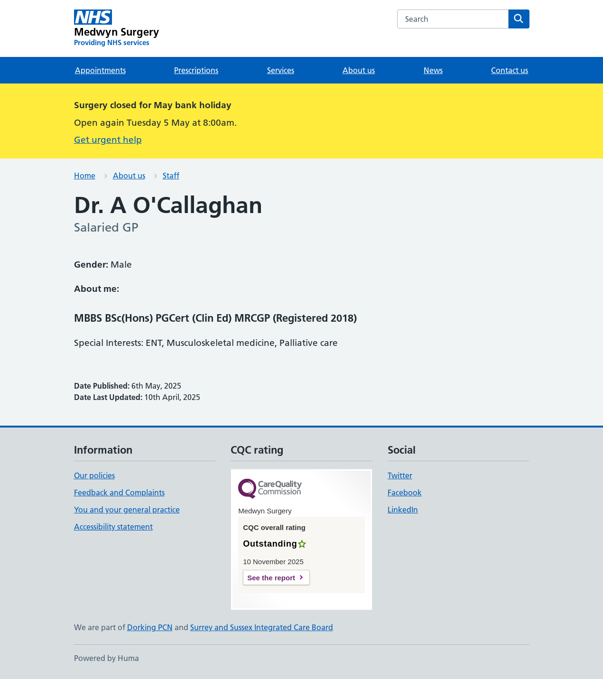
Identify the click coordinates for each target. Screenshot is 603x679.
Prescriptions (196, 70)
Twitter (400, 475)
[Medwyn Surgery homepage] (116, 28)
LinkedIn (403, 509)
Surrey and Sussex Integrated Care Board (261, 627)
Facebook (405, 492)
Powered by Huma (106, 658)
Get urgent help (108, 139)
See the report (271, 578)
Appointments (100, 70)
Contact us (509, 70)
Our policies (94, 475)
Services (280, 70)
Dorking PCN (150, 627)
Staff (171, 175)
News (433, 70)
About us (359, 70)
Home (84, 175)
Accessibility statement (113, 526)
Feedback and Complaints (119, 492)
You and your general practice (127, 509)
